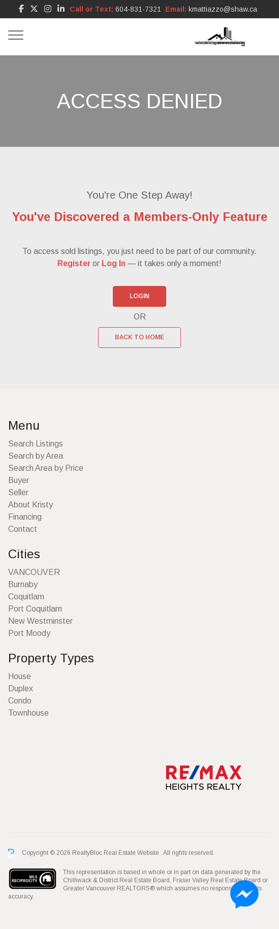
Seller (18, 492)
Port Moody (29, 633)
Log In (114, 263)
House (19, 676)
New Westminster (40, 621)
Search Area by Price (45, 468)
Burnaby (23, 584)
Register (73, 263)
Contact (22, 529)
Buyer (18, 480)
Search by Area (35, 456)
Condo (20, 700)
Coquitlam (26, 596)
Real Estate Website (132, 852)
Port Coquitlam (35, 608)
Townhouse (28, 713)
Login (139, 296)
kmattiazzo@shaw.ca (223, 9)
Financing (25, 516)
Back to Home (139, 337)
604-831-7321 (138, 9)
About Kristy (30, 504)
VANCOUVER (34, 572)
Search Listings (35, 443)
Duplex (20, 688)
